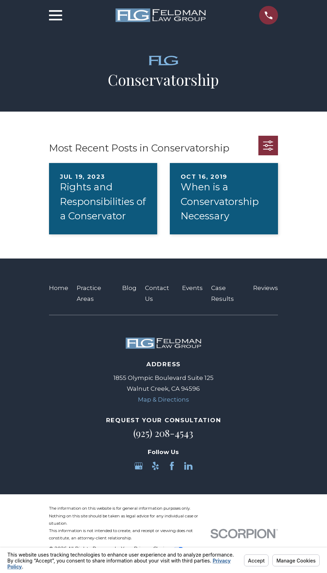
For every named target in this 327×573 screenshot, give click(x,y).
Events (192, 287)
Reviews (265, 287)
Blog (129, 287)
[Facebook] (172, 466)
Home (58, 287)
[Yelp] (155, 466)
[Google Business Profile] (138, 466)
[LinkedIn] (188, 466)
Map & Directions (163, 399)
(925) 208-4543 (163, 433)
